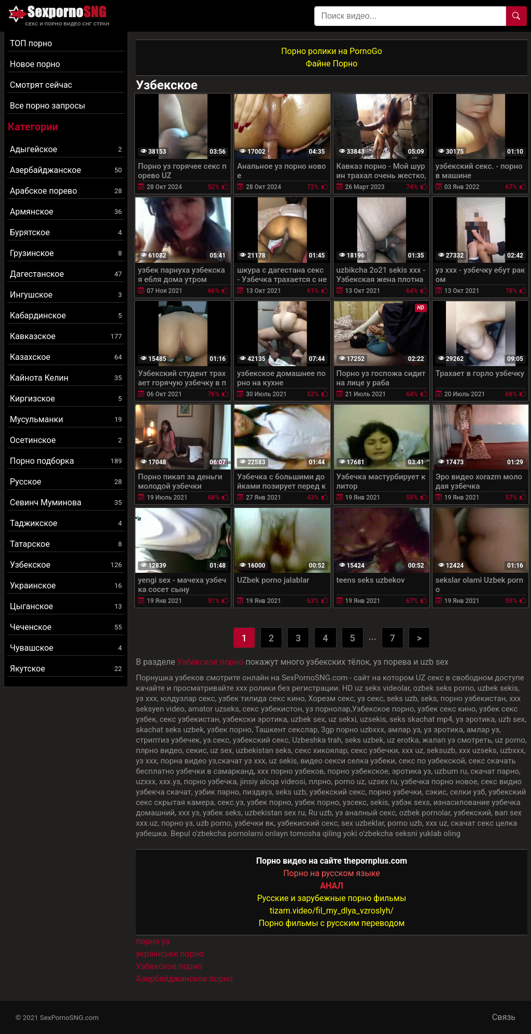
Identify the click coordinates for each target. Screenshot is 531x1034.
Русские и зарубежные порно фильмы (332, 898)
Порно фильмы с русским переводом (332, 923)
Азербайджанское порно (184, 979)
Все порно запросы (47, 106)
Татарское (66, 544)
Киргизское (66, 399)
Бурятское (66, 232)
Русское (66, 482)
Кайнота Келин (66, 378)
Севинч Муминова (66, 502)
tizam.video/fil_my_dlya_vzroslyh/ (332, 911)
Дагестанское (66, 274)
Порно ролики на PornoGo (331, 51)
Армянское (66, 212)
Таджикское (66, 523)
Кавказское (66, 336)
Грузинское (66, 253)
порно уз (153, 941)
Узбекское (66, 565)
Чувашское (66, 648)
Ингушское (66, 295)
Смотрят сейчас (41, 85)
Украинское (66, 585)
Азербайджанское (66, 170)
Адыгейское (66, 149)
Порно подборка (66, 461)
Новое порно (35, 64)
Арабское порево (66, 191)
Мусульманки (66, 419)
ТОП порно (31, 43)
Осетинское (66, 440)
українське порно (170, 954)
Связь (503, 1017)
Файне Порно (332, 64)
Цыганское (66, 606)
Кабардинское (66, 315)
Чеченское (66, 627)
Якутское (66, 669)
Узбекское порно (210, 662)
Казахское (66, 357)
